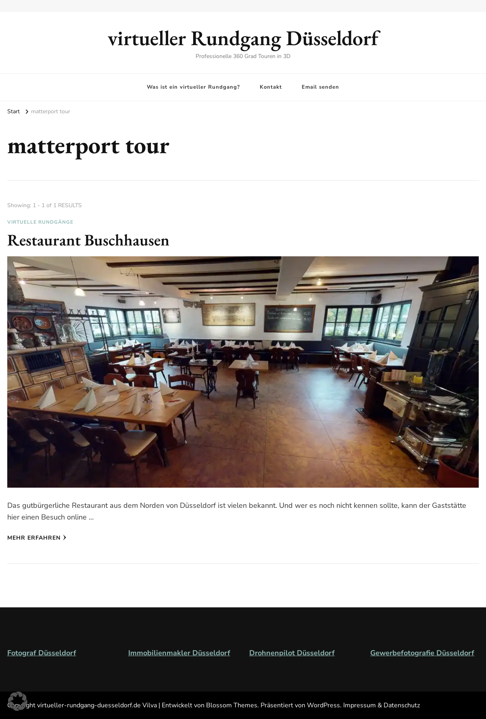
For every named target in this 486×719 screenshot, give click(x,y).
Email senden (320, 87)
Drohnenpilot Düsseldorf (292, 653)
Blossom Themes (231, 705)
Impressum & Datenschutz (381, 705)
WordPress (323, 705)
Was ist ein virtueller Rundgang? (193, 87)
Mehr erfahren (37, 538)
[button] (17, 701)
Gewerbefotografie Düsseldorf (422, 653)
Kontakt (271, 87)
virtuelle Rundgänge (40, 222)
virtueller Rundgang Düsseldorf (243, 37)
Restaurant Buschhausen (88, 239)
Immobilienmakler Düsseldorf (179, 653)
